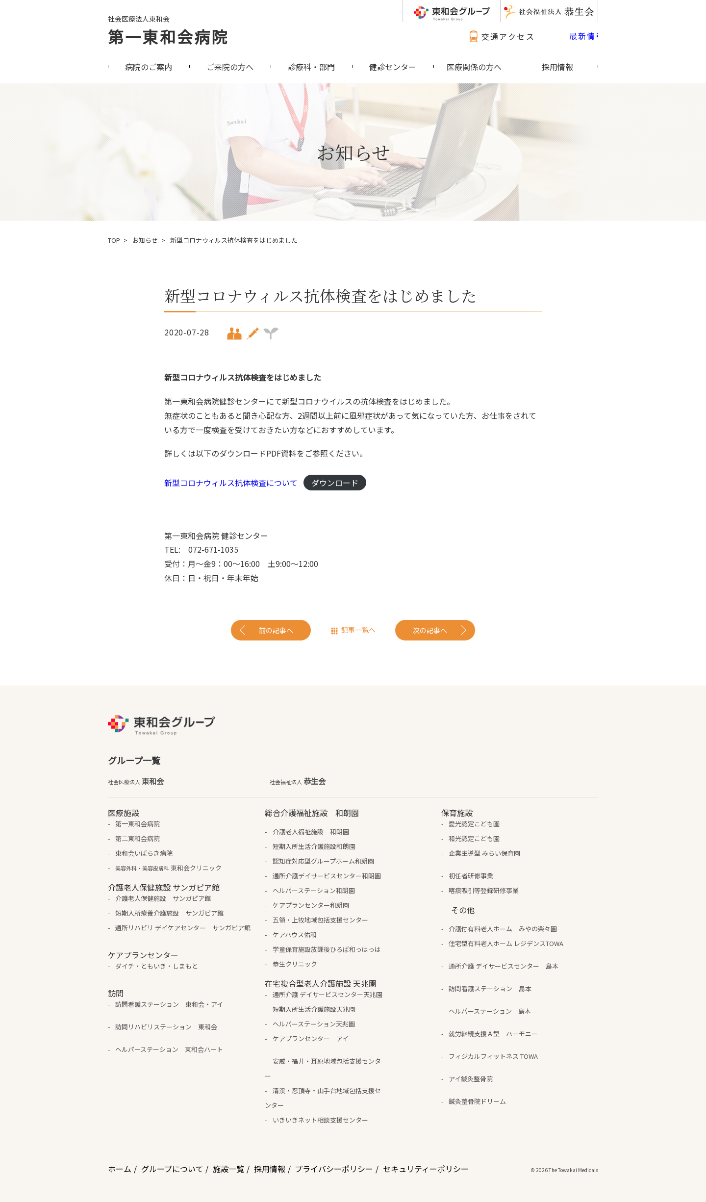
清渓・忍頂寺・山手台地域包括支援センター (322, 1098)
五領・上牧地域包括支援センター (320, 919)
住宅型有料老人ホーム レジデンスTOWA (506, 943)
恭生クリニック (295, 964)
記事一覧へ (358, 630)
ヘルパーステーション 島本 (490, 1011)
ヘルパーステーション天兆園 (314, 1023)
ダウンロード (334, 482)
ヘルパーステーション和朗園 (314, 890)
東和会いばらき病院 (144, 853)
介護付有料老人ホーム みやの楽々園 (503, 928)
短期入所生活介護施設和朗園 (314, 846)
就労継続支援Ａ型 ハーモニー (493, 1033)
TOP (114, 240)
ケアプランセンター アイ (311, 1038)
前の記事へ (276, 630)
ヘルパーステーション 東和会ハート (169, 1049)
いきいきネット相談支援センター (320, 1120)
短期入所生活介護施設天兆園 (314, 1009)
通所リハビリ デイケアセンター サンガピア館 (183, 927)
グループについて (172, 1169)
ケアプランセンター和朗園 (311, 905)
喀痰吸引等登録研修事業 (484, 890)
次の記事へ (430, 630)
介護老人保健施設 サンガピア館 (163, 898)
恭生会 (298, 781)
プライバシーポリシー (334, 1169)
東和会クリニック (168, 867)
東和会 (136, 781)
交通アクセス (500, 36)
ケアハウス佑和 (295, 934)
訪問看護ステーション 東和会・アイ (169, 1004)
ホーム (119, 1169)
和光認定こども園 (474, 838)
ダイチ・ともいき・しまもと (156, 966)
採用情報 (269, 1169)
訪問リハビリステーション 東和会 (166, 1026)
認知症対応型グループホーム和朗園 (323, 861)
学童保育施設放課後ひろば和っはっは (327, 949)
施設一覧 (228, 1169)
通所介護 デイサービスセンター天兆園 (327, 994)
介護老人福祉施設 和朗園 (311, 831)
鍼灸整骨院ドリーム (477, 1101)
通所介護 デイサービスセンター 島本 (503, 966)
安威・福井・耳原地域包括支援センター (322, 1068)
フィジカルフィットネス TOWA (493, 1056)
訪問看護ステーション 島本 (490, 988)
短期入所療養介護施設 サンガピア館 (169, 913)
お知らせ (145, 240)
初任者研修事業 (471, 875)
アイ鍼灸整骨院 (471, 1078)
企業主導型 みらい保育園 (484, 853)
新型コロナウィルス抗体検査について (231, 482)
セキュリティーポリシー (426, 1169)
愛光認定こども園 (474, 823)
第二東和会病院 (137, 838)
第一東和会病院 (168, 36)
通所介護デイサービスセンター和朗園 (327, 875)
